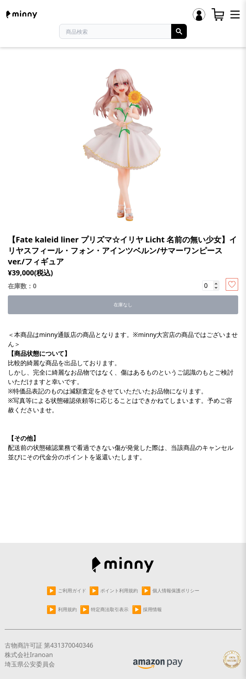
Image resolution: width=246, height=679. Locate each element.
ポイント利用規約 (113, 590)
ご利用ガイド (66, 590)
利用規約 (62, 609)
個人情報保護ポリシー (170, 590)
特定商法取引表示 (104, 609)
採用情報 (147, 609)
